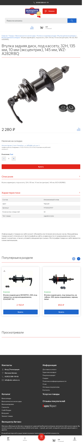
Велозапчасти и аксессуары (12, 406)
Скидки (45, 383)
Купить (41, 167)
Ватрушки (5, 417)
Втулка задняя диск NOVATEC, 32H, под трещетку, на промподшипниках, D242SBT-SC (20, 298)
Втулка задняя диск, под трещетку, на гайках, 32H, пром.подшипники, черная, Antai (61, 298)
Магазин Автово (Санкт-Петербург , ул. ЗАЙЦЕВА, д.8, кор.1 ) (21, 146)
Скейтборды (6, 415)
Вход (7, 374)
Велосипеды (6, 403)
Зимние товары (7, 420)
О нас (45, 389)
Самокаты (5, 412)
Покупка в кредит (49, 380)
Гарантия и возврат (49, 377)
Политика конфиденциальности (54, 386)
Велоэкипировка (8, 409)
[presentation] (73, 259)
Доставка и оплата (49, 374)
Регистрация (14, 374)
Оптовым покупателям (51, 391)
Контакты (46, 394)
